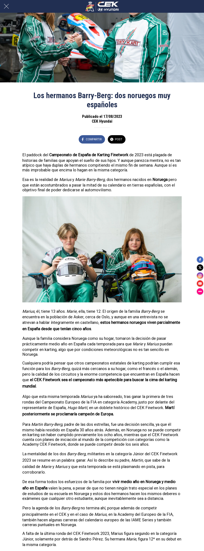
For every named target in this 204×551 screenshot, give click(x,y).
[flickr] (200, 291)
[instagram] (200, 275)
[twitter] (200, 267)
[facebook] (200, 259)
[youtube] (200, 283)
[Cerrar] (6, 6)
